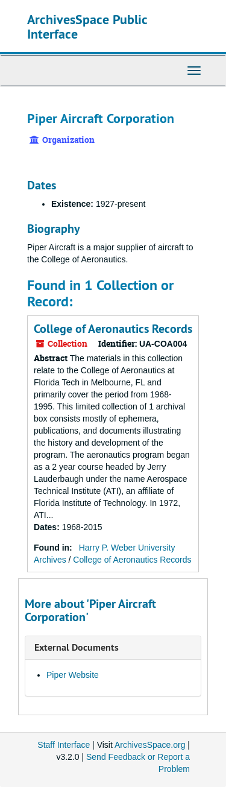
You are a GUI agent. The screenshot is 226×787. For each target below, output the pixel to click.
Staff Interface (63, 745)
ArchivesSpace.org (150, 745)
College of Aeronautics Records (113, 329)
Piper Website (72, 675)
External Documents (76, 647)
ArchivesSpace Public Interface (87, 26)
